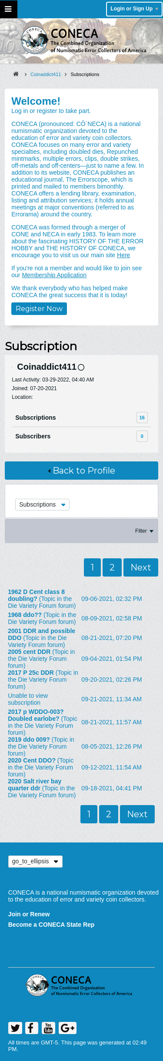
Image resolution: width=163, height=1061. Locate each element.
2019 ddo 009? (29, 739)
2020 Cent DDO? (32, 760)
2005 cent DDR (29, 651)
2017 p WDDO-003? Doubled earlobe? (35, 715)
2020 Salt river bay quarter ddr (34, 785)
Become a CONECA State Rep (51, 924)
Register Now (39, 309)
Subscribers (32, 436)
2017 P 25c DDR (31, 672)
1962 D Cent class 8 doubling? (36, 595)
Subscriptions (35, 417)
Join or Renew (29, 914)
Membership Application (54, 275)
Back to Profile (81, 470)
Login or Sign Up (134, 9)
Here (123, 255)
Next (140, 567)
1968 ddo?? (25, 614)
